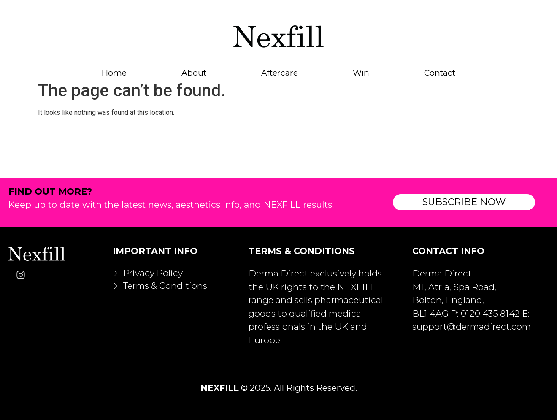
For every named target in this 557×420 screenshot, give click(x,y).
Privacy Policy (153, 273)
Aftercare (279, 73)
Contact (439, 73)
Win (361, 73)
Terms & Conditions (165, 285)
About (193, 73)
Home (114, 73)
